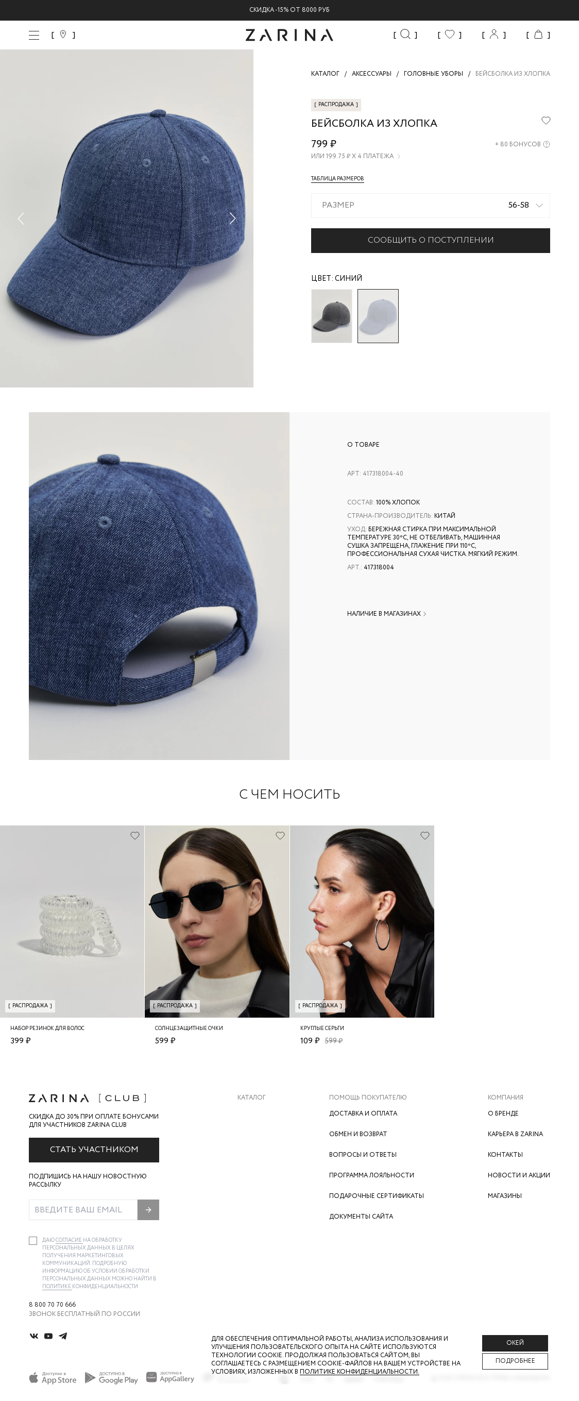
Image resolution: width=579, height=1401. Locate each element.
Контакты (505, 1155)
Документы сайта (361, 1216)
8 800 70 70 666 (52, 1305)
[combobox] (430, 205)
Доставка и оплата (363, 1113)
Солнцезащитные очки (189, 1029)
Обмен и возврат (358, 1134)
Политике (57, 1287)
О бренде (503, 1113)
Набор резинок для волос (47, 1029)
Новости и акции (519, 1175)
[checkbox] (33, 1241)
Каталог (251, 1098)
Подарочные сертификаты (376, 1196)
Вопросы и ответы (363, 1155)
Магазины (505, 1196)
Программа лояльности (371, 1175)
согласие (69, 1240)
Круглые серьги (322, 1029)
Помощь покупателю (368, 1098)
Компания (505, 1098)
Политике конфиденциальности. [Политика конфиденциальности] (359, 1372)
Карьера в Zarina (515, 1134)
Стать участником (94, 1150)
